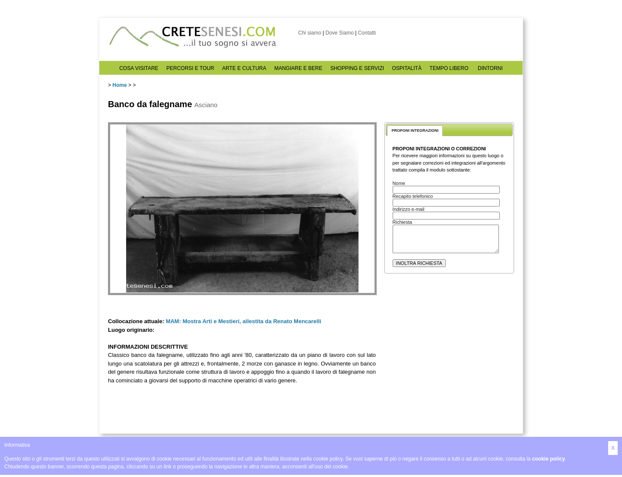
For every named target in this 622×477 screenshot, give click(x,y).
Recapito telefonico (413, 196)
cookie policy (548, 459)
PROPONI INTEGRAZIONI (414, 130)
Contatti (367, 33)
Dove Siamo (339, 33)
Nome (399, 183)
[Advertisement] (449, 359)
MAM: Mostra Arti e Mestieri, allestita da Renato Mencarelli (243, 321)
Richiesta (402, 222)
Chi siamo (309, 33)
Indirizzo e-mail (409, 209)
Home (119, 85)
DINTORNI (490, 68)
